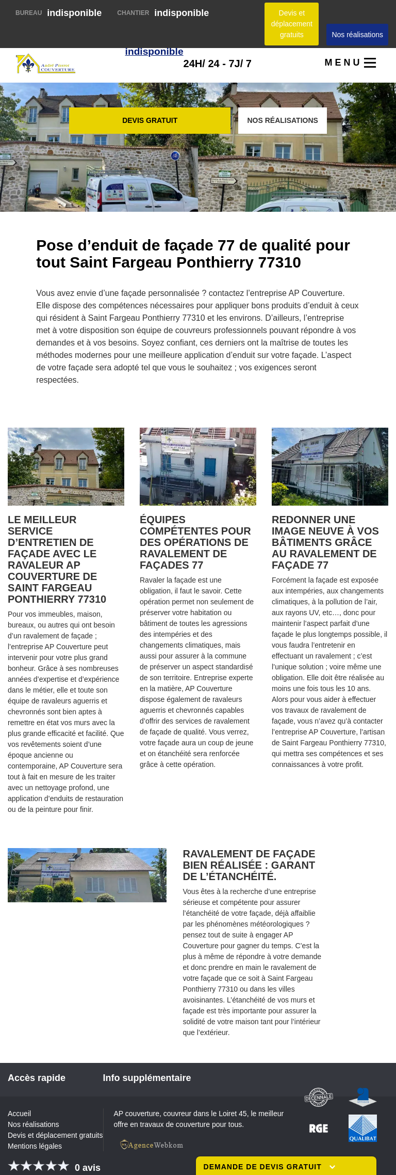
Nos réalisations (357, 34)
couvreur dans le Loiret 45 (205, 1113)
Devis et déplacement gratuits (291, 24)
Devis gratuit (149, 120)
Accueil (19, 1113)
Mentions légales (35, 1146)
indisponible (58, 13)
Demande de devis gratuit (269, 1167)
